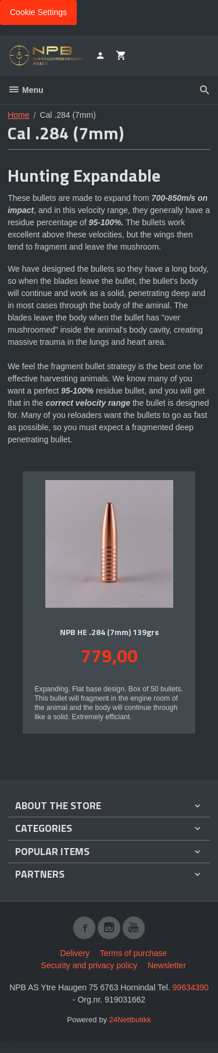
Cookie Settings (38, 12)
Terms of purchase (133, 953)
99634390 (191, 987)
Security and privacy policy (89, 965)
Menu (25, 90)
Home (18, 115)
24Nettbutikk (130, 1019)
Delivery (75, 953)
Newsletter (167, 965)
